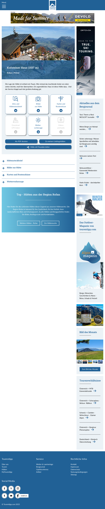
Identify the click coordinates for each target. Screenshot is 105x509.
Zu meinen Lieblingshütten (55, 141)
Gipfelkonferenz (42, 469)
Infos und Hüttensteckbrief (15, 107)
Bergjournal (40, 467)
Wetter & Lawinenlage (44, 464)
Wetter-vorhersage (38, 129)
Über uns (5, 464)
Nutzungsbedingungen (79, 472)
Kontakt (74, 464)
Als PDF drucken (21, 141)
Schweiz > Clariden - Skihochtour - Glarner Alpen (87, 415)
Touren (4, 467)
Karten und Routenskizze (61, 107)
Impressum (75, 467)
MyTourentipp (7, 472)
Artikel (38, 472)
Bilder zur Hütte (38, 107)
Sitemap (74, 475)
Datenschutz (75, 469)
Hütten (4, 469)
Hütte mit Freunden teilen (38, 147)
